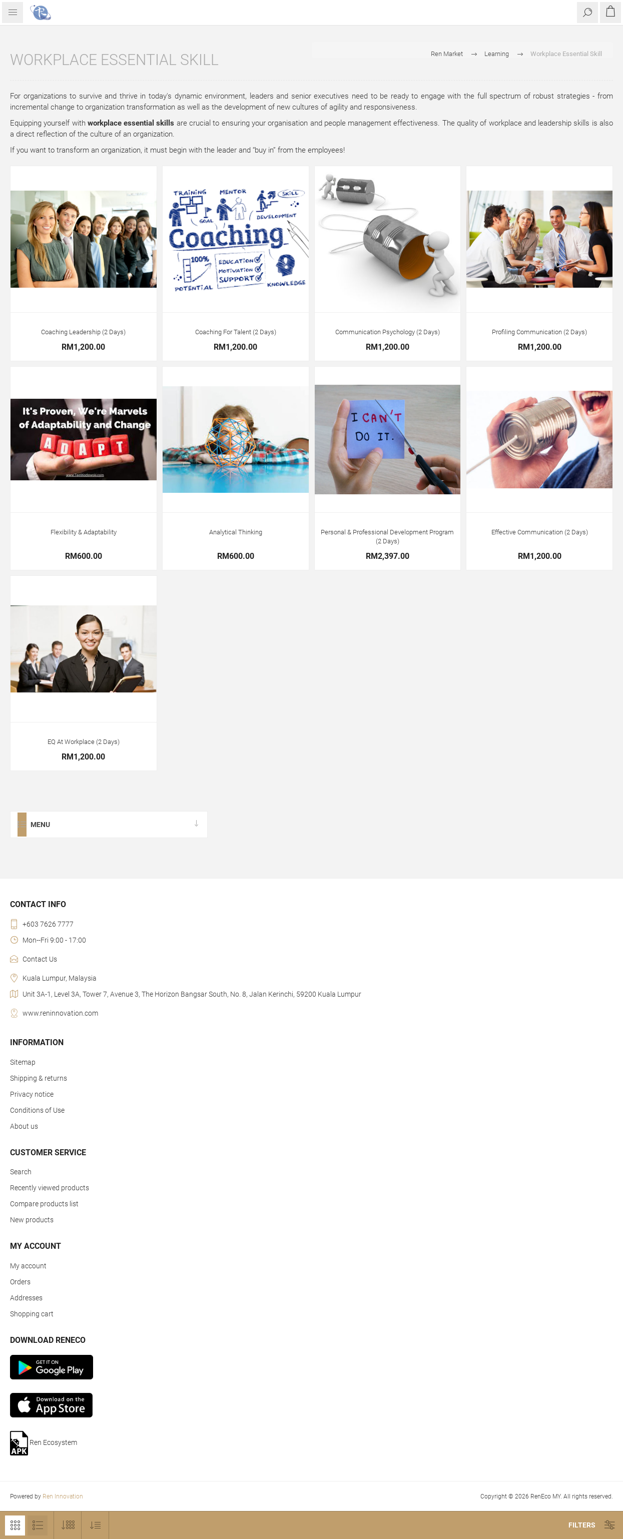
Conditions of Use (37, 1110)
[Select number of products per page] (68, 1525)
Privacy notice (32, 1094)
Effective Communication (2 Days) (539, 532)
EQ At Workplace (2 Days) (84, 741)
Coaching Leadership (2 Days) (83, 332)
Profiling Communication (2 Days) (539, 332)
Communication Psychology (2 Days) (387, 332)
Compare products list (44, 1204)
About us (24, 1126)
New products (32, 1220)
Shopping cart (32, 1314)
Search (21, 1172)
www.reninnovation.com (60, 1013)
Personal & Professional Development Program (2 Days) (387, 536)
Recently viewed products (49, 1188)
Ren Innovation (63, 1496)
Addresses (26, 1298)
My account (28, 1266)
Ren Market (447, 54)
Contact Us (40, 959)
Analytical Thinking (235, 532)
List (38, 1525)
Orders (20, 1282)
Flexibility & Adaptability (84, 532)
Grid (15, 1525)
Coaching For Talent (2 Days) (235, 332)
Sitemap (23, 1062)
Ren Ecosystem (43, 1443)
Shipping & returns (38, 1078)
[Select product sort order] (95, 1525)
